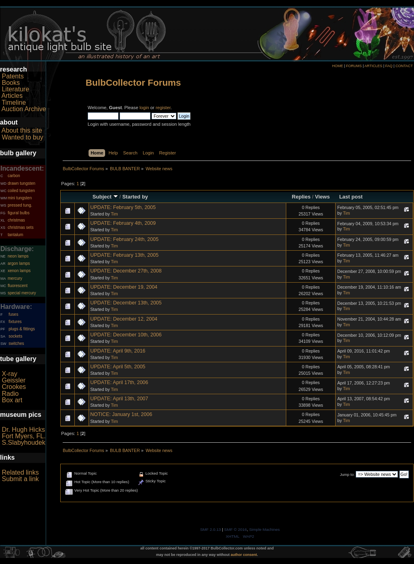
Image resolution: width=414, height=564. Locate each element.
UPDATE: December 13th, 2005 (126, 303)
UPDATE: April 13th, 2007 (119, 398)
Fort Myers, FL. (23, 436)
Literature (15, 89)
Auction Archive (24, 109)
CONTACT (404, 66)
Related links (20, 472)
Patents (12, 76)
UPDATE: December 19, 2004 (123, 287)
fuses (13, 314)
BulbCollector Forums (133, 83)
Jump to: (347, 474)
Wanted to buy (22, 137)
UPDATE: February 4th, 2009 (123, 223)
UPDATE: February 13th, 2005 (124, 255)
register (163, 107)
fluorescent (17, 285)
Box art (12, 400)
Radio (10, 393)
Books (10, 82)
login (144, 107)
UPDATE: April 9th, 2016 (117, 351)
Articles (12, 95)
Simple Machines (264, 529)
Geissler (13, 380)
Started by (135, 197)
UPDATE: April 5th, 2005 (117, 367)
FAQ (389, 66)
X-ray (9, 373)
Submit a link (20, 478)
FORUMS (354, 66)
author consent (244, 555)
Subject (105, 197)
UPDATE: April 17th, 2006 (119, 382)
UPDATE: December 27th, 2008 (126, 271)
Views (322, 197)
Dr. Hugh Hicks (23, 429)
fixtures (14, 321)
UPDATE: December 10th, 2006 (126, 335)
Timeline (14, 102)
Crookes (14, 386)
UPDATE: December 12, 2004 (123, 319)
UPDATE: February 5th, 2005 (123, 207)
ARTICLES (373, 66)
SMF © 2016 (235, 529)
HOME (337, 66)
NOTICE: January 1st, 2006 (121, 414)
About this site (22, 130)
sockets (15, 336)
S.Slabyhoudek (23, 442)
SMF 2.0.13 (210, 529)
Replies (301, 197)
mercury (15, 278)
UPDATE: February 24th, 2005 (124, 239)
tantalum (15, 234)
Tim (114, 213)
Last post (351, 197)
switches (16, 343)
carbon (14, 175)
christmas (16, 220)
